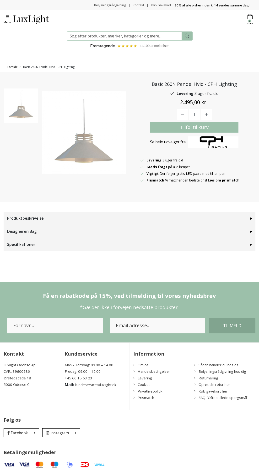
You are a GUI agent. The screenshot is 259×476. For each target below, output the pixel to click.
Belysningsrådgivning (108, 5)
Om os (141, 365)
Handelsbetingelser (151, 372)
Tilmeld (232, 326)
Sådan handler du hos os (216, 365)
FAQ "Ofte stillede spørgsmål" (221, 398)
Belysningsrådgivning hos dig (220, 372)
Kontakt (137, 5)
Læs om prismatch (224, 181)
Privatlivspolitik (147, 391)
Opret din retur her (212, 385)
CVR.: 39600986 (17, 372)
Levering (142, 378)
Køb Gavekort (160, 5)
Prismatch (143, 398)
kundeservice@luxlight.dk (95, 385)
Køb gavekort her (210, 391)
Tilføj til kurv (194, 128)
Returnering (206, 378)
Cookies (142, 385)
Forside (12, 68)
